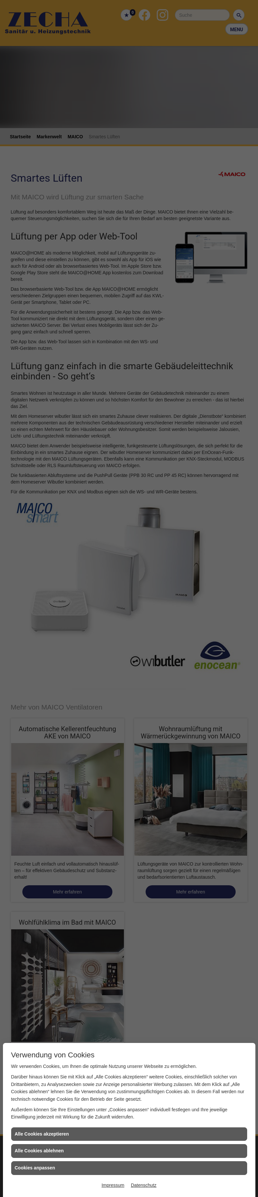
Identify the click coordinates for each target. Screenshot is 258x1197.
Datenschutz (143, 1185)
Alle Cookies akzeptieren (42, 1134)
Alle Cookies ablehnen (39, 1150)
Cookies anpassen (35, 1167)
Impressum (113, 1185)
